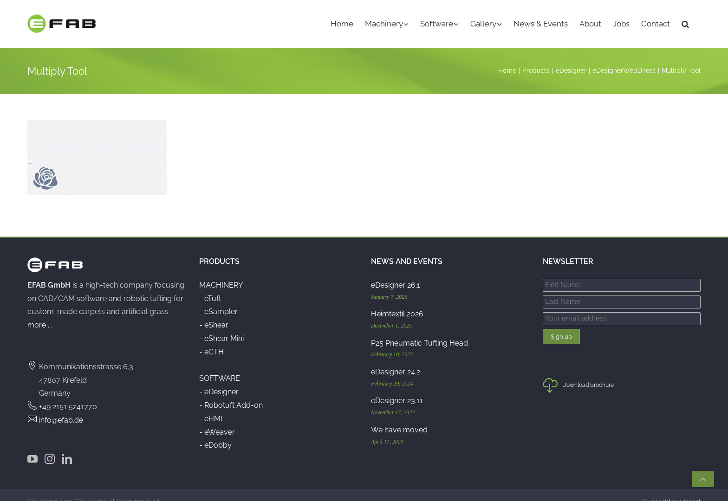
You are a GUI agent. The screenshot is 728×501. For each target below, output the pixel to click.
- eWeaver (217, 418)
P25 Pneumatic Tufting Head (419, 329)
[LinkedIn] (67, 445)
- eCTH (211, 338)
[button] (685, 24)
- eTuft (210, 285)
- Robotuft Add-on (231, 391)
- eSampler (218, 298)
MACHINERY (221, 271)
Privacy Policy (660, 488)
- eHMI (210, 405)
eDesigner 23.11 (397, 387)
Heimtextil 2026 (397, 300)
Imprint (691, 488)
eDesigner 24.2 (395, 358)
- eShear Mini (221, 325)
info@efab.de (61, 406)
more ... (39, 311)
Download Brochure (578, 374)
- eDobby (215, 432)
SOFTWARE (219, 365)
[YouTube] (32, 445)
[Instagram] (50, 445)
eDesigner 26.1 (395, 271)
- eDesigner (219, 378)
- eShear (213, 311)
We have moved (399, 416)
